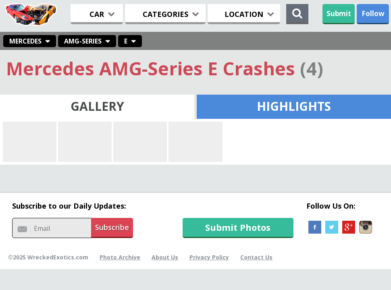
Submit (339, 13)
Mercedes (25, 41)
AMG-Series (83, 41)
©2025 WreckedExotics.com (48, 257)
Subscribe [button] (112, 227)
